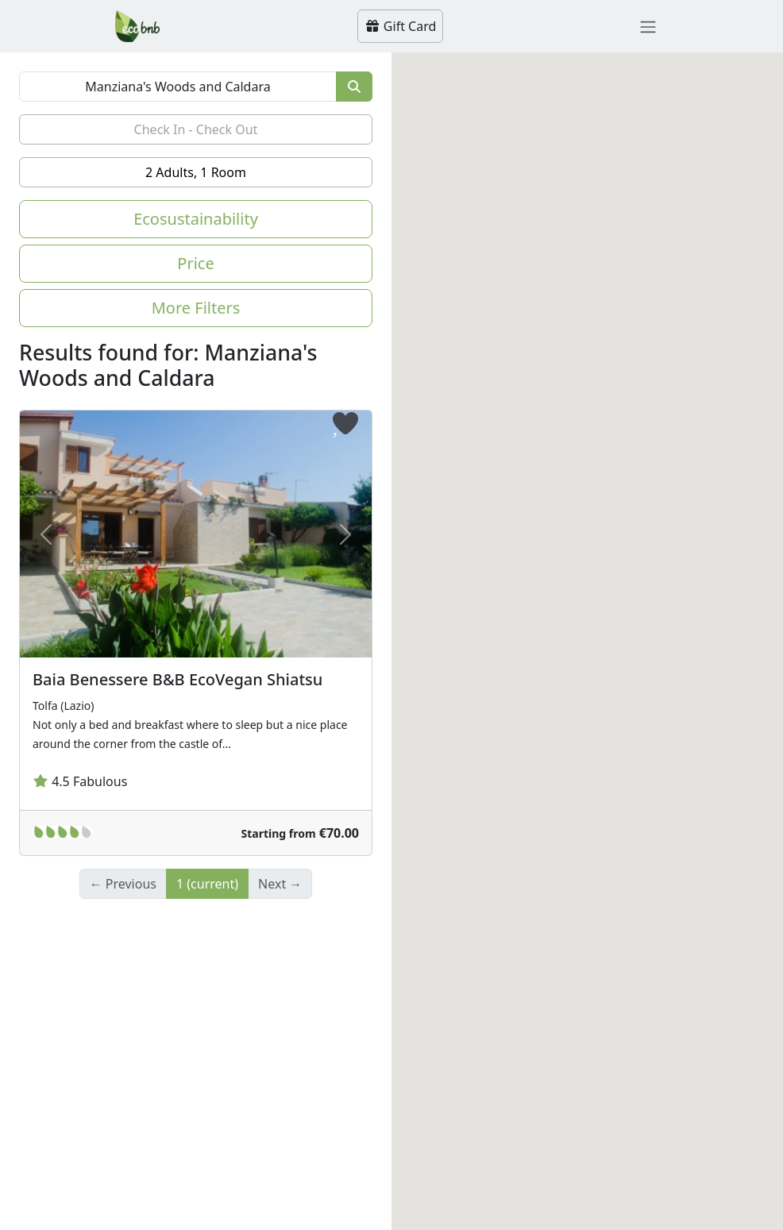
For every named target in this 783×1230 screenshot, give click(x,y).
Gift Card (400, 26)
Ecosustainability (195, 218)
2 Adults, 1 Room (195, 172)
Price (195, 263)
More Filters (196, 307)
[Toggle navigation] (648, 26)
